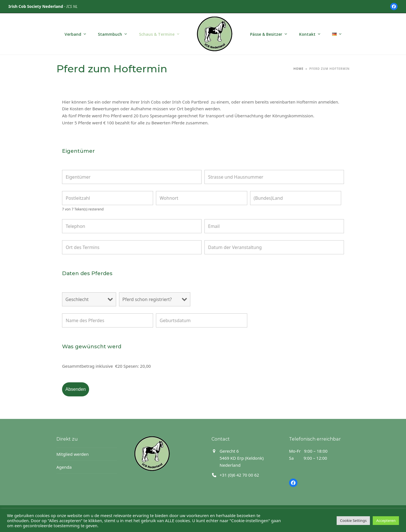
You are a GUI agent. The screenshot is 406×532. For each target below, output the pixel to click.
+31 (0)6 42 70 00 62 (239, 475)
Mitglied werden (72, 454)
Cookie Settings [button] (353, 520)
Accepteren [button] (386, 520)
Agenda (64, 467)
